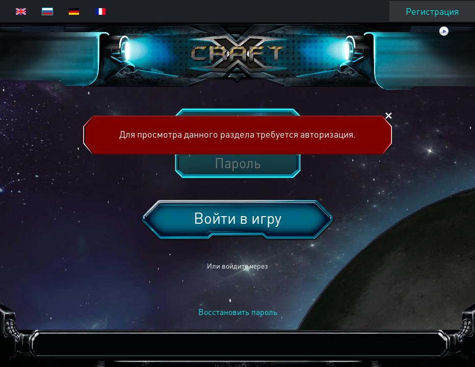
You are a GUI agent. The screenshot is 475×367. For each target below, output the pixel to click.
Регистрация (432, 11)
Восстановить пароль (237, 311)
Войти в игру (237, 217)
